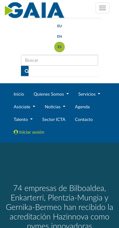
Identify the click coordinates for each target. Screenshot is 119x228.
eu (59, 26)
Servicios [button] (87, 94)
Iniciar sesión (29, 132)
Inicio (19, 94)
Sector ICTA (53, 119)
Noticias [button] (53, 106)
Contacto (84, 119)
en (59, 36)
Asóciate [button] (22, 106)
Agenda (82, 106)
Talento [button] (21, 119)
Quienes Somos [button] (49, 94)
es (59, 47)
